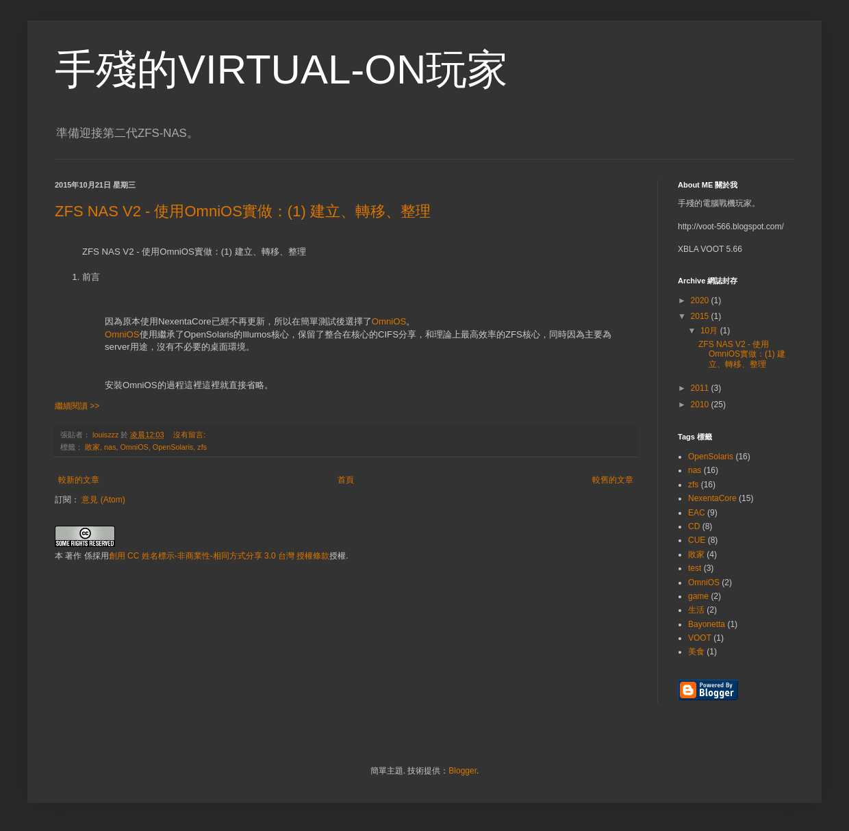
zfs (202, 447)
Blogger (462, 771)
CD (694, 526)
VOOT (699, 638)
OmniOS (389, 321)
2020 (701, 300)
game (698, 596)
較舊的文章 (612, 480)
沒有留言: (190, 435)
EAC (696, 512)
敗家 (92, 447)
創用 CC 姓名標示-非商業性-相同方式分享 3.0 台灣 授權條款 (219, 556)
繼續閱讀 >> (77, 406)
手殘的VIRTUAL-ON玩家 (281, 69)
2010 (701, 404)
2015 (701, 316)
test (694, 568)
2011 (701, 388)
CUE (696, 540)
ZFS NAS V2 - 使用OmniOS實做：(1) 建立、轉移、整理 (243, 211)
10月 (710, 330)
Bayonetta (706, 624)
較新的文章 (78, 480)
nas (110, 447)
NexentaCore (712, 498)
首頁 (346, 480)
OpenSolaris (173, 447)
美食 (696, 651)
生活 (696, 610)
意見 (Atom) (103, 499)
